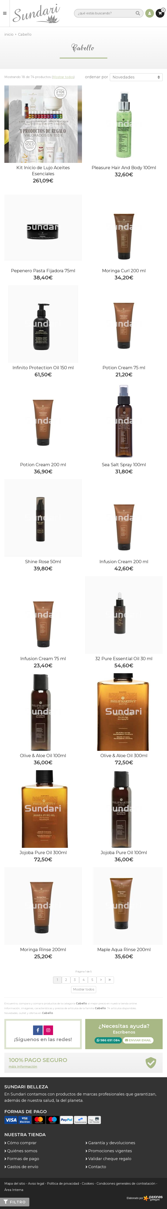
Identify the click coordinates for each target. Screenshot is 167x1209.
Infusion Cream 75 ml (43, 658)
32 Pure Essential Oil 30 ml (123, 658)
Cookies (88, 1184)
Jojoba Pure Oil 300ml (43, 852)
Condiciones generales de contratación (126, 1184)
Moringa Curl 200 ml (124, 270)
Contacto (97, 1166)
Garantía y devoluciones (111, 1143)
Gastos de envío (22, 1166)
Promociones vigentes (110, 1151)
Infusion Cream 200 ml (123, 561)
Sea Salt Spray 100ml (124, 464)
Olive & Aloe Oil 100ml (43, 755)
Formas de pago (23, 1158)
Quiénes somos (22, 1151)
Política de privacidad (63, 1184)
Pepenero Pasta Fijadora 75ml (43, 270)
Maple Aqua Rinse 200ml (124, 949)
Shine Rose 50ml (43, 561)
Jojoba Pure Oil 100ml (124, 852)
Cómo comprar (22, 1143)
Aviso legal (36, 1184)
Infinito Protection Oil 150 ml (43, 367)
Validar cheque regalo (109, 1158)
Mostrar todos (63, 77)
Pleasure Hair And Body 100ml (124, 167)
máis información (23, 1067)
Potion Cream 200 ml (43, 464)
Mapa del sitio (14, 1184)
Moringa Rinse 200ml (43, 949)
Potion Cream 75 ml (123, 367)
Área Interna (13, 1190)
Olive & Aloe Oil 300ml (123, 755)
